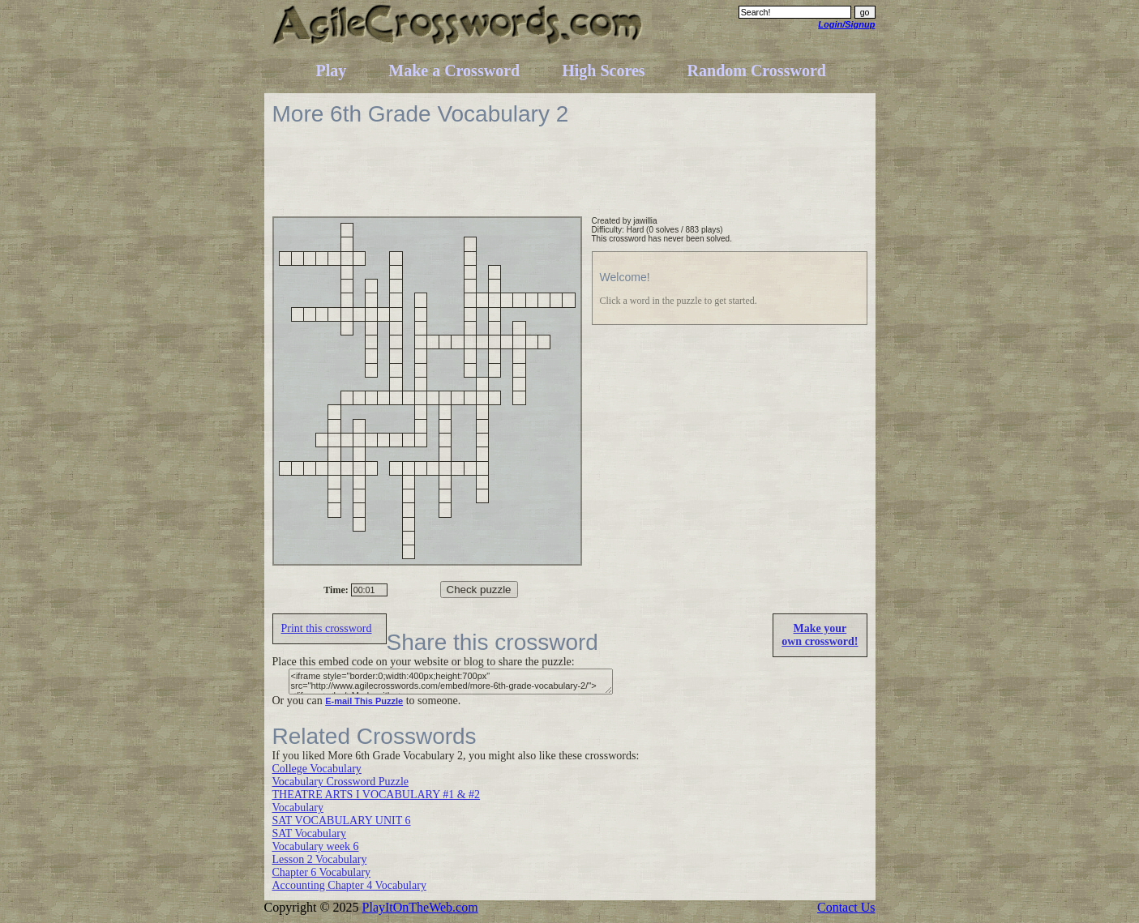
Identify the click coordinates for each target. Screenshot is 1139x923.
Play (331, 70)
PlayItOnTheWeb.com (420, 907)
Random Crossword (756, 70)
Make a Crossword (454, 70)
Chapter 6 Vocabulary (321, 872)
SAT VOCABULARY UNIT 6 (341, 820)
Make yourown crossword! (819, 634)
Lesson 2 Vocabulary (319, 859)
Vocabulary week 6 (315, 846)
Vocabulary (298, 807)
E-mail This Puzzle (364, 701)
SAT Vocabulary (309, 833)
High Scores (603, 70)
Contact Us (846, 907)
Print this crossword (326, 628)
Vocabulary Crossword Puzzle (340, 782)
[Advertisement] (567, 179)
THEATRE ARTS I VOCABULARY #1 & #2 (376, 794)
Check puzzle (479, 589)
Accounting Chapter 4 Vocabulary (349, 885)
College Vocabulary (317, 769)
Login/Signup (846, 24)
